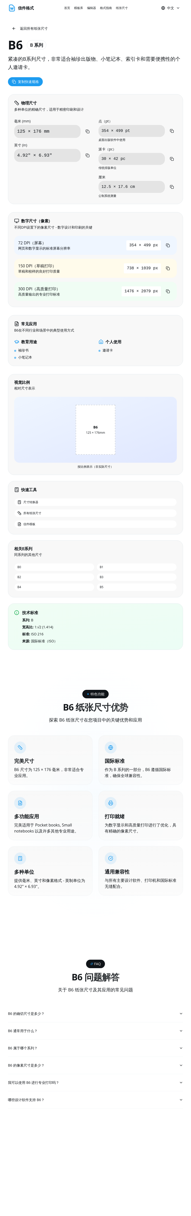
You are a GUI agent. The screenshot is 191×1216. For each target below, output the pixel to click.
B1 (101, 567)
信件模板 (26, 524)
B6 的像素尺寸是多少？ (95, 1065)
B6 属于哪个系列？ (95, 1048)
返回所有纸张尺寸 (30, 28)
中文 (170, 7)
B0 (19, 567)
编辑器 (91, 8)
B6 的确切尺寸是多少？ (95, 1013)
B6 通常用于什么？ (95, 1030)
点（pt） (105, 121)
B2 (19, 577)
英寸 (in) (20, 145)
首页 (67, 8)
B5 (101, 587)
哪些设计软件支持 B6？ (95, 1101)
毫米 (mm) (22, 121)
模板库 (78, 8)
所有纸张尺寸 (29, 513)
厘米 (101, 177)
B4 (19, 587)
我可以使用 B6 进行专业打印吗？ (95, 1083)
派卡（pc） (107, 149)
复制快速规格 (25, 81)
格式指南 (106, 8)
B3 (101, 577)
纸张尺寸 (122, 8)
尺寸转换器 (27, 502)
